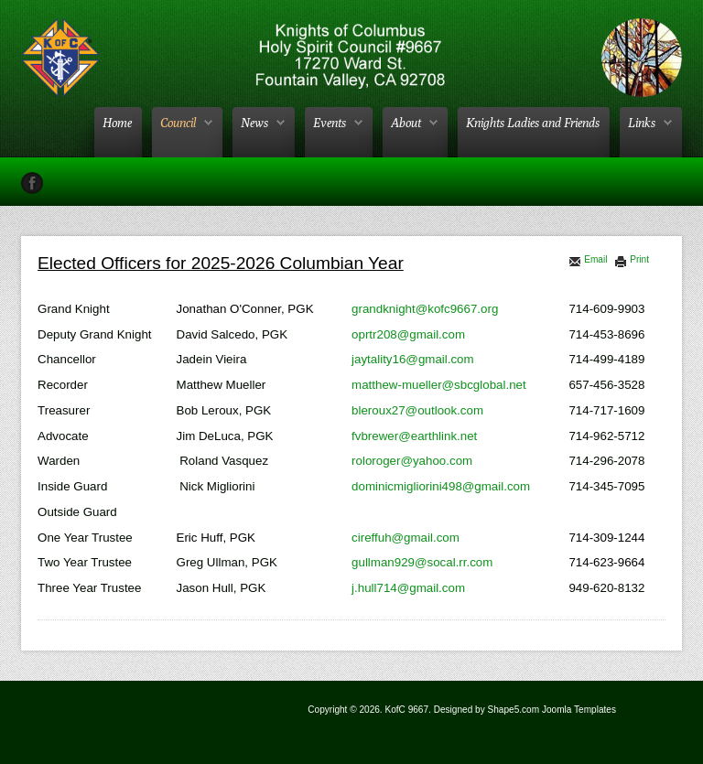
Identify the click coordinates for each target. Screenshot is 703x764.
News (254, 122)
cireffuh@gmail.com (406, 537)
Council (178, 122)
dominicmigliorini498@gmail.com (441, 486)
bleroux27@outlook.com (417, 410)
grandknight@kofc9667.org (425, 309)
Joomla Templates (579, 710)
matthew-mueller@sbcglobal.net (439, 385)
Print (631, 259)
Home (117, 122)
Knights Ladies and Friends (533, 122)
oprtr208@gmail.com (408, 334)
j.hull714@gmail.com (408, 588)
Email (587, 259)
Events (329, 122)
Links (641, 122)
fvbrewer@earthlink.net (414, 436)
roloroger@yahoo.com (412, 461)
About (406, 122)
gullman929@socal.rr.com (422, 562)
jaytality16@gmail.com (413, 359)
